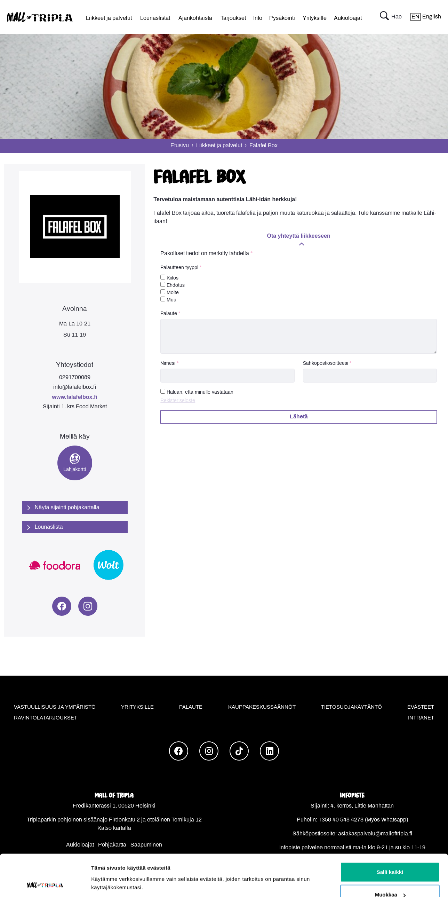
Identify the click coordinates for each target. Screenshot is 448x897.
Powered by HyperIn (250, 878)
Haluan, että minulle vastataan (200, 392)
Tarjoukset (233, 18)
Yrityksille (315, 18)
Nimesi (167, 363)
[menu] (109, 17)
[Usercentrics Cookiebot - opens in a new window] (45, 484)
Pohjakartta (112, 845)
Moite (169, 292)
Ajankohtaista (195, 18)
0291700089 (74, 377)
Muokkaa (390, 456)
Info (257, 18)
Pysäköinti (282, 18)
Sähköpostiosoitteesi (325, 363)
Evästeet (420, 707)
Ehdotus (172, 285)
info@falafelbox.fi (74, 387)
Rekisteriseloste (177, 401)
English (425, 16)
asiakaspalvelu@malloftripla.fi (375, 833)
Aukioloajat (348, 18)
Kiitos (169, 278)
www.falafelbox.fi (74, 397)
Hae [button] (391, 17)
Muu (168, 299)
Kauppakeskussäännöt (262, 707)
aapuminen (148, 845)
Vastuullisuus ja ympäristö (55, 707)
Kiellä (390, 479)
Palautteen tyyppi (179, 268)
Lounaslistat (155, 18)
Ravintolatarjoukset (45, 718)
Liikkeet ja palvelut (109, 18)
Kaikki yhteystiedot (352, 864)
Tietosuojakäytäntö (351, 707)
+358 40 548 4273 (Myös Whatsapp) (363, 820)
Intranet (421, 718)
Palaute (168, 314)
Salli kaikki (390, 433)
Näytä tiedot (106, 468)
